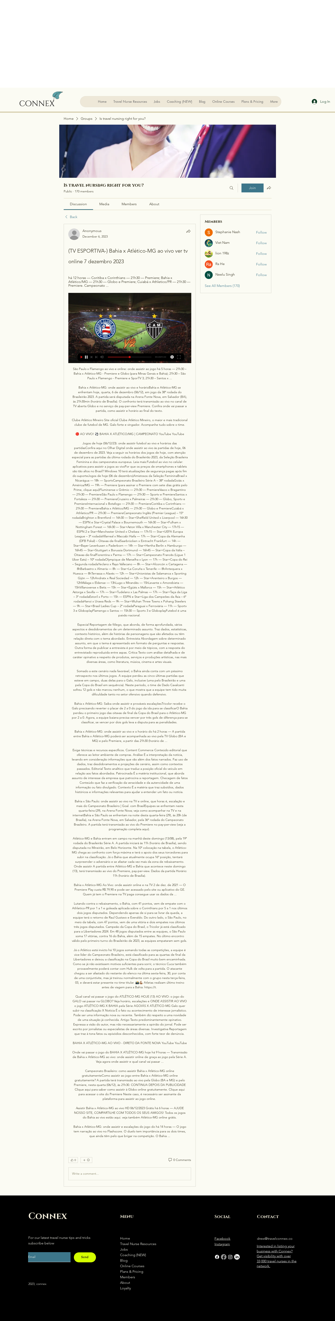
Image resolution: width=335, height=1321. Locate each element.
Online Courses (132, 1266)
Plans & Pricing (131, 1271)
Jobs (124, 1249)
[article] (130, 705)
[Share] (188, 231)
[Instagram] (230, 1257)
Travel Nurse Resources (138, 1244)
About (125, 1282)
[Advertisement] (44, 44)
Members (127, 1277)
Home (125, 1238)
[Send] (85, 1257)
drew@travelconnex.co (275, 1238)
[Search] (231, 188)
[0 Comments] (179, 1160)
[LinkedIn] (237, 1257)
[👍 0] (73, 1160)
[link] (78, 204)
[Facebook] (217, 1257)
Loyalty (125, 1288)
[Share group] (269, 187)
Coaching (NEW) (133, 1255)
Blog (124, 1260)
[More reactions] (86, 1160)
